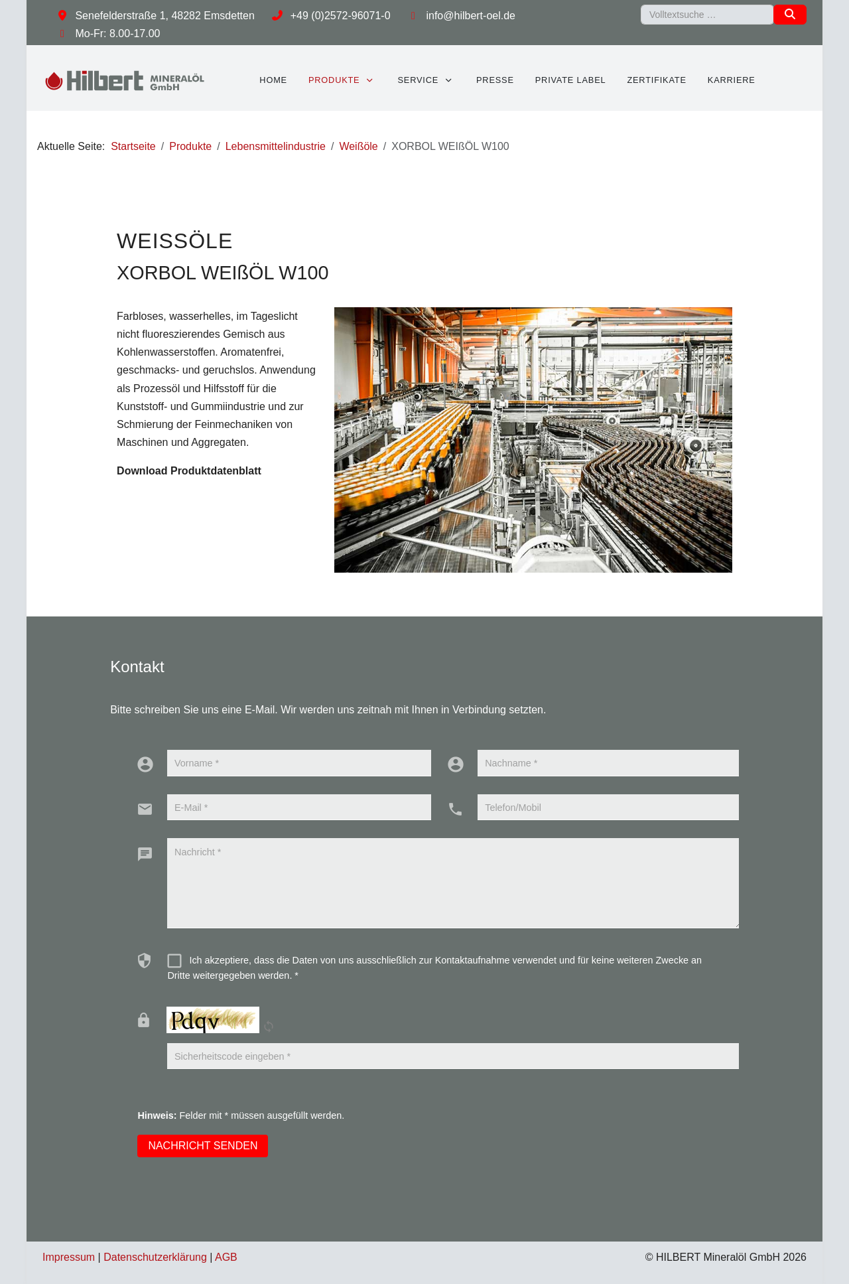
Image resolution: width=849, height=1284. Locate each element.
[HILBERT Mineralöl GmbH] (125, 80)
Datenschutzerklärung (155, 1257)
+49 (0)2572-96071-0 (341, 15)
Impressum (68, 1257)
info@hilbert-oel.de (470, 15)
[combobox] (707, 15)
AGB (226, 1257)
